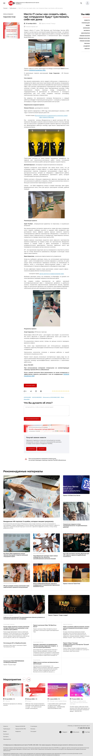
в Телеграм (31, 449)
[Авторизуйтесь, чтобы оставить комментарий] (46, 410)
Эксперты (87, 30)
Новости (87, 20)
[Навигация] (4, 3)
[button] (87, 3)
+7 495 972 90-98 (84, 728)
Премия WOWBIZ (85, 41)
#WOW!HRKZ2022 (37, 397)
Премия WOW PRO (84, 38)
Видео (88, 25)
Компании (86, 28)
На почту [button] (41, 449)
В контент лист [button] (30, 385)
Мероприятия (85, 33)
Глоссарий (33, 731)
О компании (34, 726)
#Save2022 (26, 399)
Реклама (87, 43)
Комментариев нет (31, 26)
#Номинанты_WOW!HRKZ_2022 (51, 397)
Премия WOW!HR (85, 35)
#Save (62, 397)
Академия (86, 46)
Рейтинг (87, 48)
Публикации (86, 22)
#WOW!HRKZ (27, 397)
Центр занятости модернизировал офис (51, 273)
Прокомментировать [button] (32, 419)
